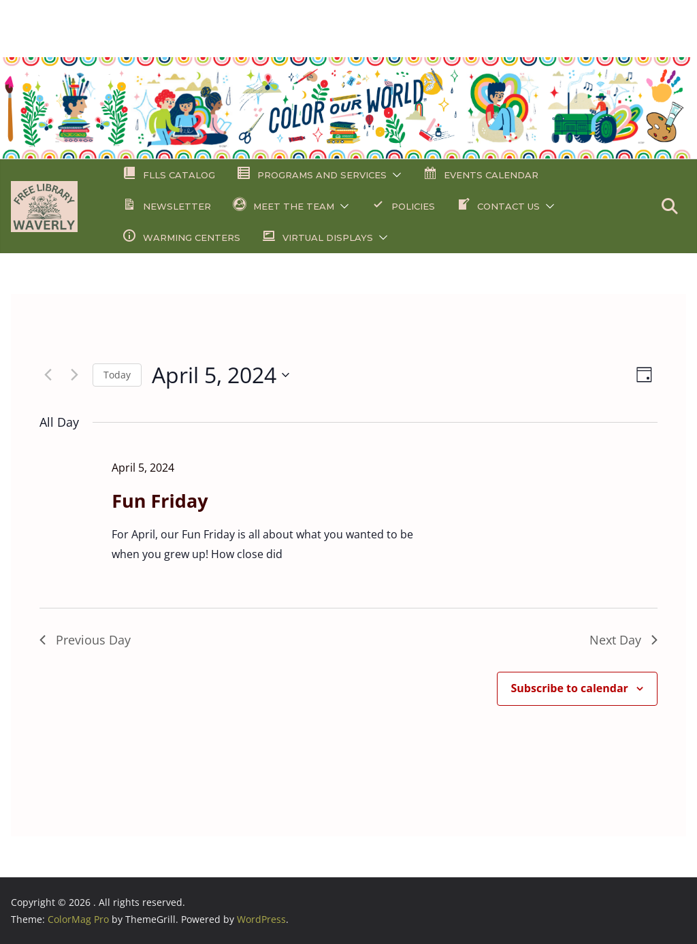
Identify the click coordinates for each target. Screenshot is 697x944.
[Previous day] (47, 375)
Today (117, 374)
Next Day (623, 640)
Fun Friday (160, 500)
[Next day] (74, 375)
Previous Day (85, 640)
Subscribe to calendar (569, 688)
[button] (394, 175)
